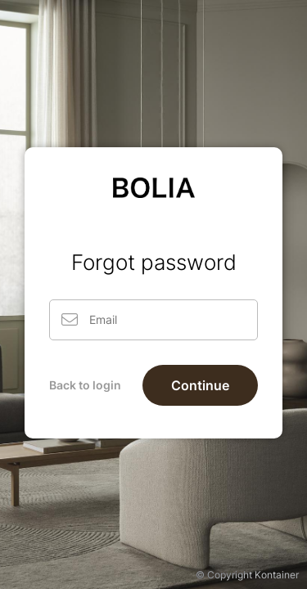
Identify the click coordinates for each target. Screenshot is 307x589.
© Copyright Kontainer (247, 575)
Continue (200, 385)
